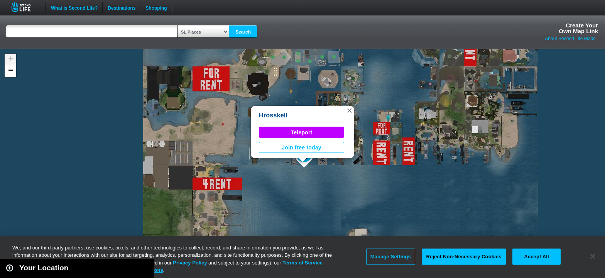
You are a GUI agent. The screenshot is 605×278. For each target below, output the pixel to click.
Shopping (156, 7)
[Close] (592, 256)
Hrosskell (273, 115)
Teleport (302, 132)
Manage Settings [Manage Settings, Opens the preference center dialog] (390, 256)
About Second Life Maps (570, 38)
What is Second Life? (74, 7)
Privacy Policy (190, 263)
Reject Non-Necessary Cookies (463, 256)
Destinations (121, 7)
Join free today (301, 147)
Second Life (25, 7)
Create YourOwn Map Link (578, 28)
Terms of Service (302, 263)
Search (243, 32)
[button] (349, 110)
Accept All (536, 256)
